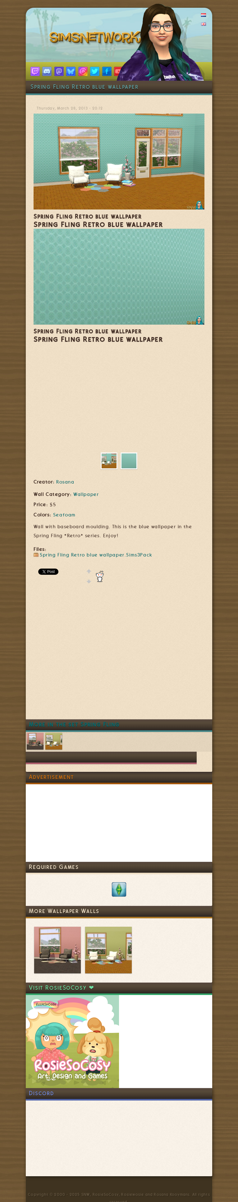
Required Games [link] (54, 867)
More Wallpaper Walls (64, 911)
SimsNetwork (96, 39)
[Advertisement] (80, 656)
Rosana (65, 482)
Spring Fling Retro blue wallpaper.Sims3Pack (96, 555)
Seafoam (64, 515)
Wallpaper (86, 494)
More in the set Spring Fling (74, 724)
